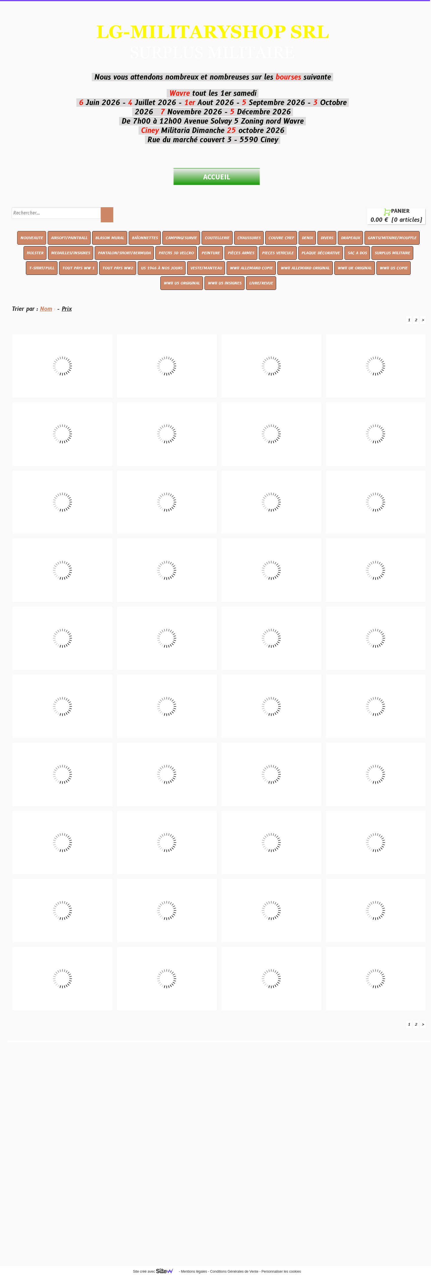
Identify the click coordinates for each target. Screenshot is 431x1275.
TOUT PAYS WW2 (117, 268)
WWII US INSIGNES (224, 283)
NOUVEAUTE (31, 237)
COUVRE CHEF (281, 237)
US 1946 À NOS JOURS (161, 268)
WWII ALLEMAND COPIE (251, 268)
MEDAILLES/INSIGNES (70, 252)
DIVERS (327, 237)
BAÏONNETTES (145, 237)
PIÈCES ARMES (241, 252)
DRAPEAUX (350, 237)
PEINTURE (211, 252)
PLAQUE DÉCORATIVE (320, 252)
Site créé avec (155, 1271)
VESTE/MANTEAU (206, 268)
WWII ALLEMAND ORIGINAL (305, 268)
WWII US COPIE (393, 268)
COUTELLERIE (217, 237)
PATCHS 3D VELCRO (176, 252)
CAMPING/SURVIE (181, 237)
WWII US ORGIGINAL (182, 283)
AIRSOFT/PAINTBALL (69, 237)
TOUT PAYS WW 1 (78, 268)
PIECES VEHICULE (278, 252)
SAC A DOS (357, 252)
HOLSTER (35, 252)
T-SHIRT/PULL (41, 268)
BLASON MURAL (109, 237)
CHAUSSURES (249, 237)
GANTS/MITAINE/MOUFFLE (392, 237)
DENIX (307, 237)
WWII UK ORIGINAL (354, 268)
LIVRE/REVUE (261, 283)
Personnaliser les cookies (281, 1271)
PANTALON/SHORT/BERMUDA (124, 252)
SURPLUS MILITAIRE (392, 252)
